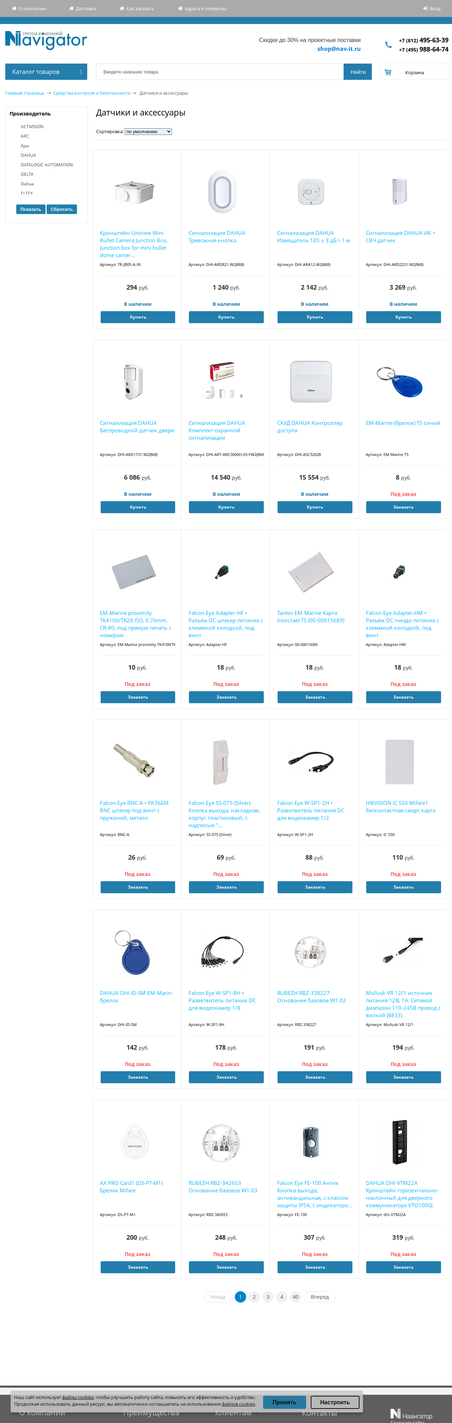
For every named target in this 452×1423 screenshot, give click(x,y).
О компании (32, 8)
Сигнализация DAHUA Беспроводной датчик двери (137, 426)
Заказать (403, 507)
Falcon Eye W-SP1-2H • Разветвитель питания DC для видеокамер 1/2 (310, 810)
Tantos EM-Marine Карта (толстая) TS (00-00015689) (310, 616)
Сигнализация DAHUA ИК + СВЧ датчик (401, 236)
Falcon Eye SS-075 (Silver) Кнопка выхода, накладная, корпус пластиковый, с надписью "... (224, 814)
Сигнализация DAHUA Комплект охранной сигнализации (217, 430)
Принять (285, 1402)
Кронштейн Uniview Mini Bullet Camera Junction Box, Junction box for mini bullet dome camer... (134, 244)
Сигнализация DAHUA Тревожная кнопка (217, 236)
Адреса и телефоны (206, 8)
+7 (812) (423, 40)
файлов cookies (238, 1404)
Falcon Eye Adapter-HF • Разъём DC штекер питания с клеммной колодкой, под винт (226, 624)
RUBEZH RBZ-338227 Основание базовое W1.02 (311, 996)
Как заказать (140, 8)
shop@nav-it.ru (339, 49)
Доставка (86, 8)
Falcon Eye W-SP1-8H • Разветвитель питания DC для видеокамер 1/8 (222, 1000)
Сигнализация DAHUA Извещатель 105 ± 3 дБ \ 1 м (313, 236)
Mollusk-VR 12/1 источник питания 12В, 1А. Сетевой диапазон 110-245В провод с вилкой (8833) (403, 1004)
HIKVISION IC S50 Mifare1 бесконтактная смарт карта (400, 806)
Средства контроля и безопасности (91, 93)
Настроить (335, 1402)
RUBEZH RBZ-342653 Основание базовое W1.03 (223, 1186)
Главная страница (24, 93)
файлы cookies (78, 1397)
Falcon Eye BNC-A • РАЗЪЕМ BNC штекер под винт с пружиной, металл (134, 810)
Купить (138, 317)
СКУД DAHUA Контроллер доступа (310, 426)
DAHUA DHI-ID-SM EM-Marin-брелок (136, 996)
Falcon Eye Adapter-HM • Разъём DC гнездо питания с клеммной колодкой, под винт (402, 624)
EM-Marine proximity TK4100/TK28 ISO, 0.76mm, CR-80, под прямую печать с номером (135, 624)
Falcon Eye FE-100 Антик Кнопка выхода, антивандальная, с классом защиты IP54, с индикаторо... (314, 1194)
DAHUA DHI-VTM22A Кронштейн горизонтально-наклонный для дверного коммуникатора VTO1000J (402, 1194)
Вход (435, 8)
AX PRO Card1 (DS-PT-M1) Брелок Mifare (131, 1186)
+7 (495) (423, 49)
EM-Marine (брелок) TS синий (403, 422)
